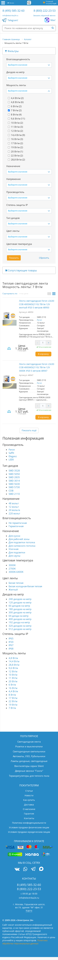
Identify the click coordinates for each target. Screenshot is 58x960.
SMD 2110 (14, 493)
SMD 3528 (14, 470)
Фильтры (12, 51)
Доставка (29, 804)
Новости (29, 795)
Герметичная (16, 526)
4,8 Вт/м (13, 658)
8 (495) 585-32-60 (13, 10)
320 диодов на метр (20, 625)
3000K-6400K (16, 571)
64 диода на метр (18, 615)
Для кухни (14, 535)
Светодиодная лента (29, 741)
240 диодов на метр (20, 599)
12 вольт (14, 506)
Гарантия (29, 813)
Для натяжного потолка (22, 545)
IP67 (11, 645)
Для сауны (14, 555)
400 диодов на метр (20, 619)
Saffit (11, 452)
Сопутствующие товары (21, 270)
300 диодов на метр (20, 612)
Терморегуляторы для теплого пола (29, 775)
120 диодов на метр (20, 602)
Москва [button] (11, 3)
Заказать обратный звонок (44, 15)
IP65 (11, 638)
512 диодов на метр (20, 629)
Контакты (29, 818)
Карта (29, 910)
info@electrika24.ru (10, 15)
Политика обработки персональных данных (24, 942)
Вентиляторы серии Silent (29, 766)
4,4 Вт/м (13, 691)
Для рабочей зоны (19, 539)
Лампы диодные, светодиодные (29, 761)
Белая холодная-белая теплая (25, 586)
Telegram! (13, 20)
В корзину (43, 353)
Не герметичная (18, 522)
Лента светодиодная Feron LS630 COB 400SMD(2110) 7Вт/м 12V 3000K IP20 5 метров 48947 (36, 367)
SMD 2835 (14, 477)
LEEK (11, 459)
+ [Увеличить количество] (48, 342)
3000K (12, 565)
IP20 (11, 641)
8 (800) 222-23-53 (45, 10)
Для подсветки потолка (22, 542)
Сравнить (9, 348)
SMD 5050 (14, 473)
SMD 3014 (14, 480)
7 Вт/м (12, 707)
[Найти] (54, 28)
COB (11, 490)
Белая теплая (16, 582)
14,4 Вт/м (14, 661)
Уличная (13, 549)
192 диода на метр (19, 622)
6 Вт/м (12, 684)
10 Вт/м (13, 674)
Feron (39, 320)
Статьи (29, 790)
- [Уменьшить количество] (37, 342)
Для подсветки (17, 552)
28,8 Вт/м (14, 664)
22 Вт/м (13, 701)
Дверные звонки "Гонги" (29, 770)
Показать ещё (29, 430)
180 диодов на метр (20, 609)
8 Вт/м (12, 694)
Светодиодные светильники (29, 751)
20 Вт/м (13, 681)
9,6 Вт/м (13, 668)
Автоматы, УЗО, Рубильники (29, 756)
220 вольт (14, 513)
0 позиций (51, 2)
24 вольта (14, 510)
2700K (12, 568)
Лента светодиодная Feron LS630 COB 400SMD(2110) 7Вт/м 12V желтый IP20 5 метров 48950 (36, 304)
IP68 (11, 648)
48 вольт (14, 503)
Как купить (29, 799)
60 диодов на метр (19, 605)
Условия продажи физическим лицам (29, 827)
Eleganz (13, 456)
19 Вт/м (13, 704)
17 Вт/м (13, 697)
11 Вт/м (13, 677)
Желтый (13, 589)
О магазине (29, 809)
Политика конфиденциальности (29, 822)
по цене (23, 293)
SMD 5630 (14, 483)
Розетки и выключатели (29, 746)
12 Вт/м (13, 671)
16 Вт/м (13, 688)
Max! (53, 20)
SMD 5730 (14, 487)
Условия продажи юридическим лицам (29, 831)
